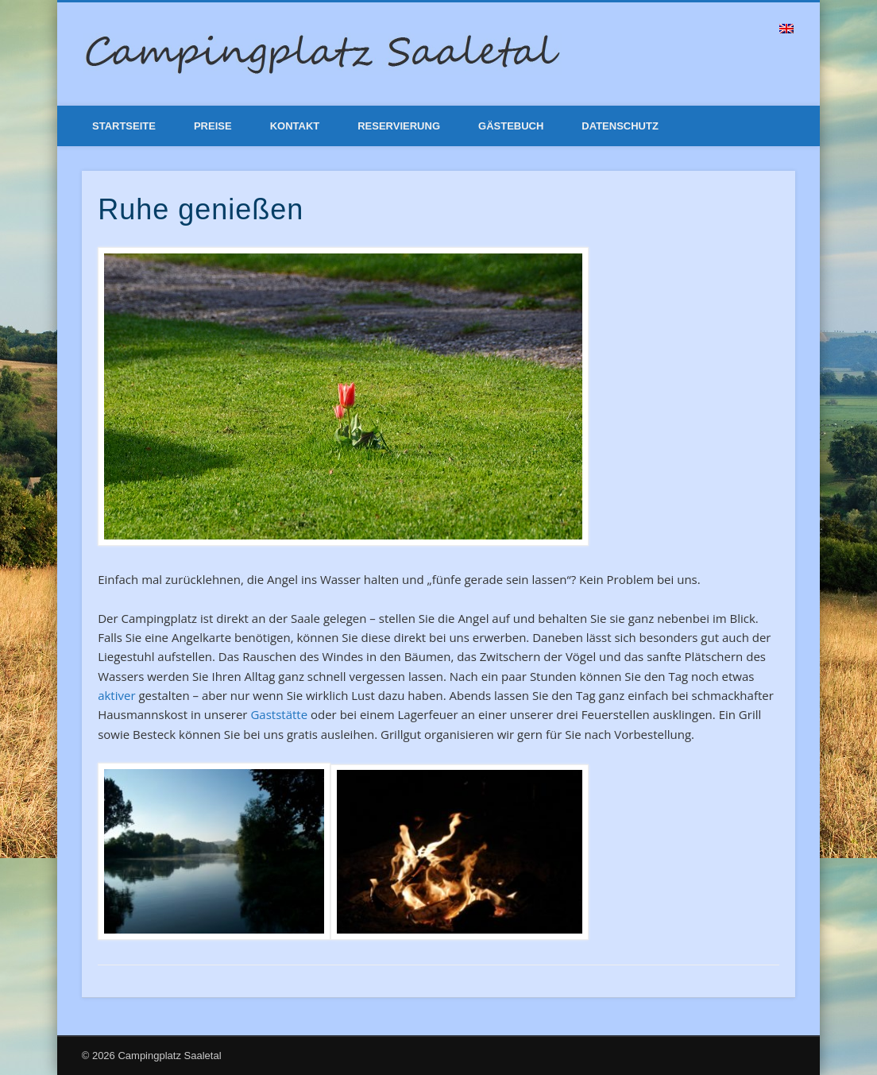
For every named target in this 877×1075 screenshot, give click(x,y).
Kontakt (295, 126)
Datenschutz (620, 126)
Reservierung (398, 126)
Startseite (124, 126)
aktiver (116, 695)
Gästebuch (510, 126)
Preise (213, 126)
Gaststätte (278, 714)
